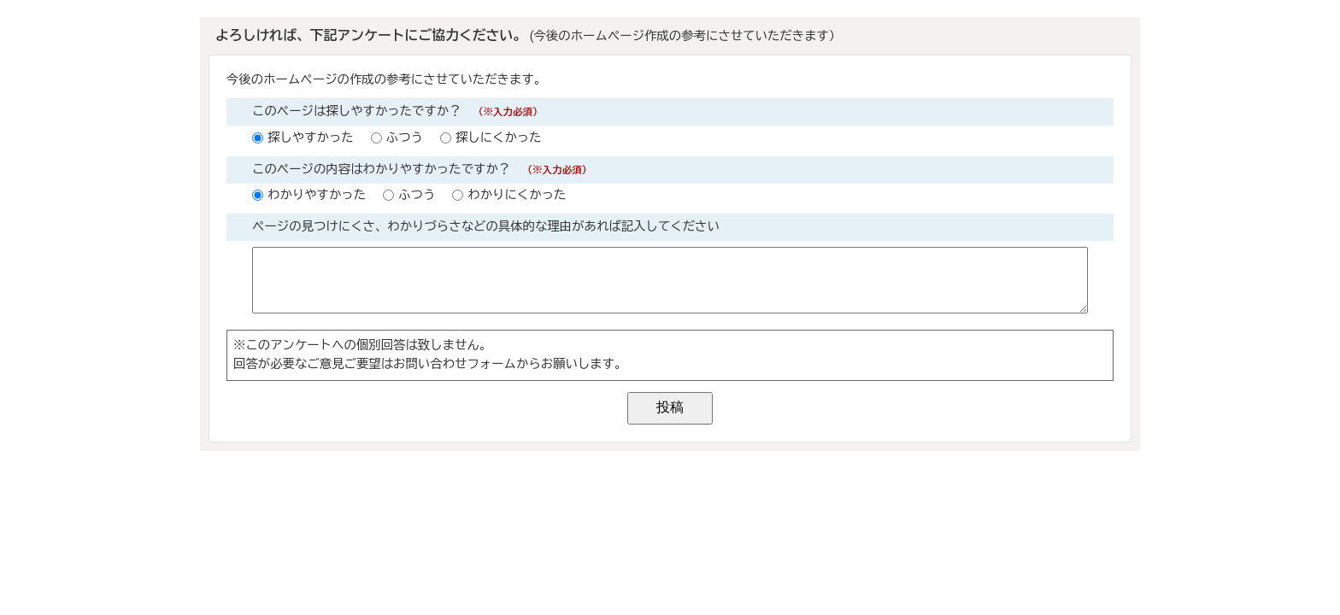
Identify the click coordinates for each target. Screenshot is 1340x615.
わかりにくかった (516, 195)
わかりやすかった (316, 195)
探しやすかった (310, 138)
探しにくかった (498, 138)
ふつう (404, 138)
